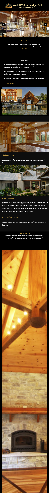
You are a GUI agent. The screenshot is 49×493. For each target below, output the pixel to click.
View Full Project (10, 83)
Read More (24, 48)
